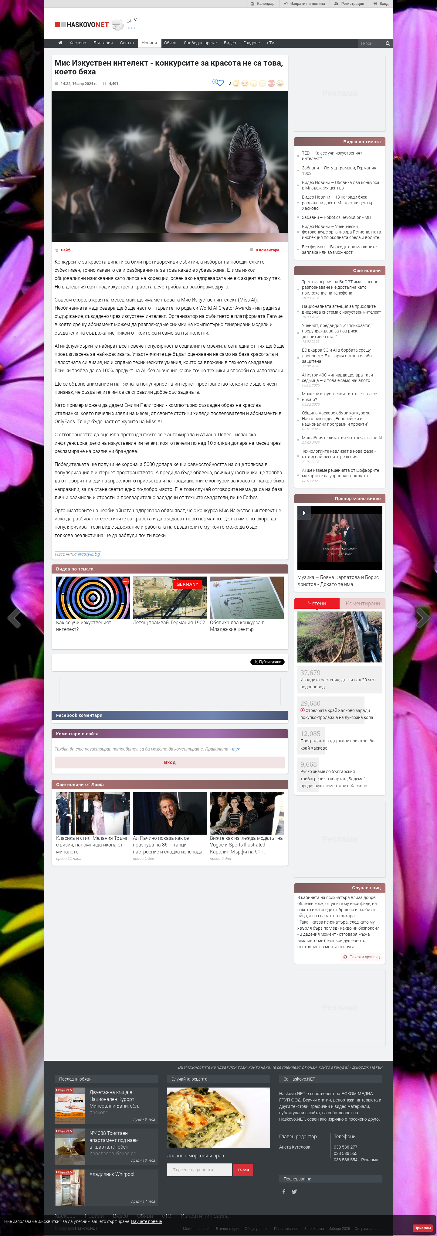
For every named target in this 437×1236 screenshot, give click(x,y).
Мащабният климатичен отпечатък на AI (342, 438)
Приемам (423, 1228)
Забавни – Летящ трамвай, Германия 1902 (339, 170)
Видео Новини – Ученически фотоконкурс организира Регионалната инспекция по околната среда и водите (341, 231)
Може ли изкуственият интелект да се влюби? (339, 396)
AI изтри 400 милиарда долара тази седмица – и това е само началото (337, 377)
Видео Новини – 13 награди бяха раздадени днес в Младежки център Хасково (338, 202)
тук (236, 749)
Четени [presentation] (317, 603)
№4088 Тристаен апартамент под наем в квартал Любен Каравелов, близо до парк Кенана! (114, 1146)
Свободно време (200, 43)
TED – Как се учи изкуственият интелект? (332, 155)
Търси (243, 1170)
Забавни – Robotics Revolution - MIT (337, 217)
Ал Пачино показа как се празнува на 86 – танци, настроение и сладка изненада (167, 845)
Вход (170, 762)
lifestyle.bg (89, 554)
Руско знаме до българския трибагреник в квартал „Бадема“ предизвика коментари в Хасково (333, 778)
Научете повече (146, 1221)
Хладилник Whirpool (112, 1174)
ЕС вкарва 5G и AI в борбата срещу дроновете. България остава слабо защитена (337, 355)
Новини (149, 43)
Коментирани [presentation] (363, 603)
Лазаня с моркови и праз (195, 1155)
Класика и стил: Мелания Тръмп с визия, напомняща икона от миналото (92, 845)
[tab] (317, 605)
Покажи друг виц (362, 956)
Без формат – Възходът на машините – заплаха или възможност (341, 249)
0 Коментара (267, 250)
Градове (251, 43)
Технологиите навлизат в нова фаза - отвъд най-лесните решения (339, 453)
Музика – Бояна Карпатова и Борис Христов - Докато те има (338, 580)
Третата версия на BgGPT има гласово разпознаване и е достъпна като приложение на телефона (340, 287)
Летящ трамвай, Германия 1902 (169, 622)
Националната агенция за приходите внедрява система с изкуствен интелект (341, 309)
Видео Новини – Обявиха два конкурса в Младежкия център (340, 185)
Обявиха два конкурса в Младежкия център (237, 625)
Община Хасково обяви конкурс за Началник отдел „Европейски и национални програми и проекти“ (336, 418)
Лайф (66, 250)
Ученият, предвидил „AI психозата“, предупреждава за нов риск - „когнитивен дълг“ (336, 330)
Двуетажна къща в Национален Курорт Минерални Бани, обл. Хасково (114, 1102)
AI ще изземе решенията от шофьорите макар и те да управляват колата (340, 472)
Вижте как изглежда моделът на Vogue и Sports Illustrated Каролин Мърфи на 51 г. (246, 845)
